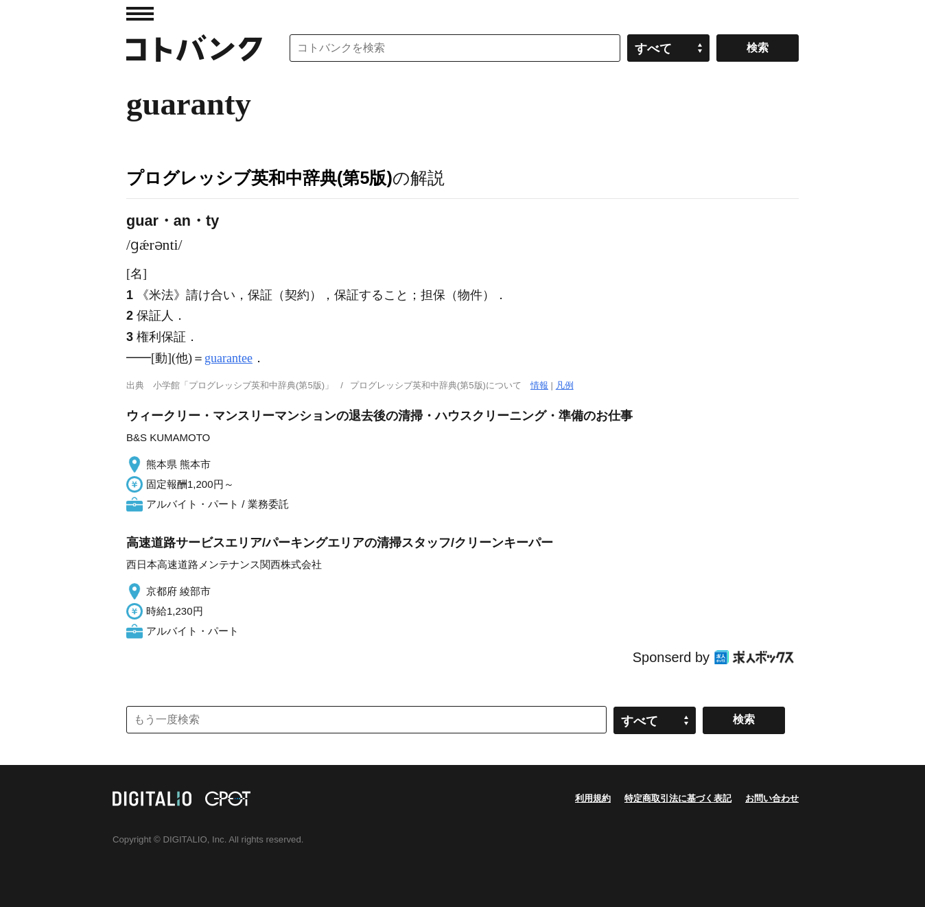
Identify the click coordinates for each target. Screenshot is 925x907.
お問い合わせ (772, 798)
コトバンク (194, 48)
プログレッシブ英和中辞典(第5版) (259, 177)
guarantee (228, 358)
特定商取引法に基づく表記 (677, 798)
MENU (140, 13)
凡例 (565, 385)
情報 (539, 385)
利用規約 (593, 798)
